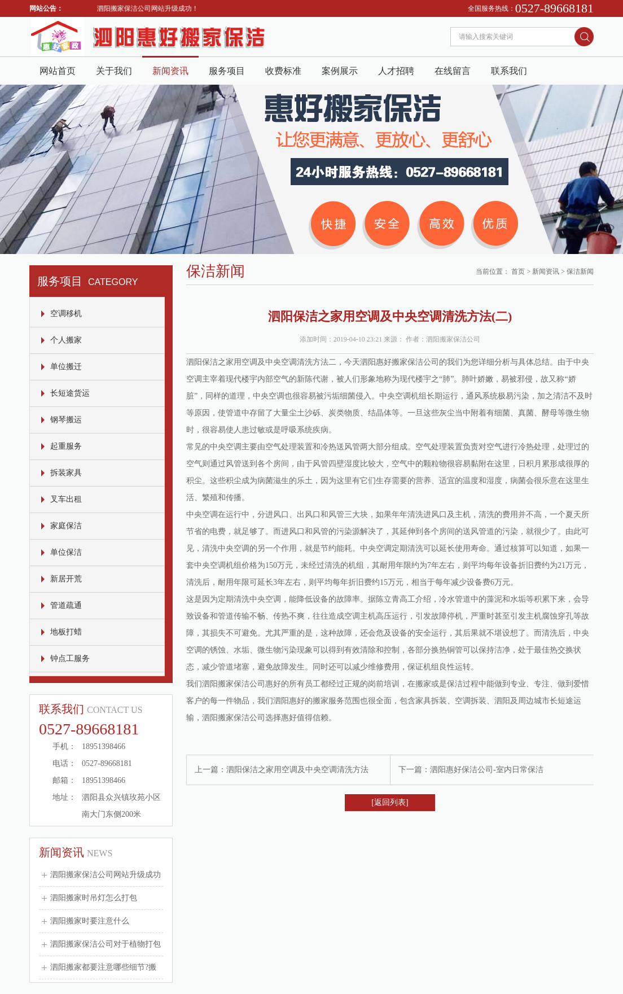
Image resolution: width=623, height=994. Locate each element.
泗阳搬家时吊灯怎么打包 (93, 898)
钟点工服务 (70, 658)
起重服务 (66, 446)
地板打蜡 (66, 632)
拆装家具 (66, 472)
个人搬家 (66, 340)
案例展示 (340, 71)
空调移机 (66, 313)
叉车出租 (66, 499)
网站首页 (58, 71)
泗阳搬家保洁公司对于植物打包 (105, 944)
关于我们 (114, 71)
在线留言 (453, 71)
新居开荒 (66, 579)
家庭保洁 (66, 526)
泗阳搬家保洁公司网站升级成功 (105, 874)
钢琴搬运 (66, 419)
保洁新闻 (580, 271)
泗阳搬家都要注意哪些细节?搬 (103, 967)
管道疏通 (66, 605)
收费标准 (283, 71)
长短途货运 (70, 393)
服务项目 (227, 71)
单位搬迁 (66, 366)
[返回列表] (389, 802)
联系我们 (509, 71)
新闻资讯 (170, 71)
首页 (518, 271)
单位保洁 (66, 552)
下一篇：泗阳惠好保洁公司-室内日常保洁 (470, 769)
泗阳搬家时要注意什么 (89, 921)
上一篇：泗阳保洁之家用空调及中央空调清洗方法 (281, 769)
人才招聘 (396, 71)
